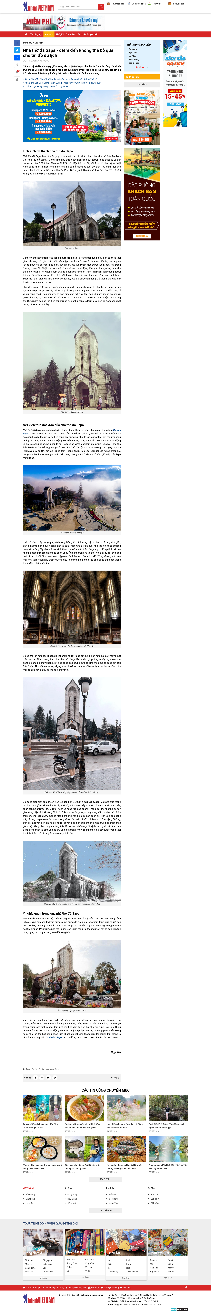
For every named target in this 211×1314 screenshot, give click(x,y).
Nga (128, 1268)
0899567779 (125, 1287)
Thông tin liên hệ (56, 1287)
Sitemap (95, 1287)
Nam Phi (154, 1268)
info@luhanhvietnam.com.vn (127, 1304)
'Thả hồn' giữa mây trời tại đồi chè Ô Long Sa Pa (46, 86)
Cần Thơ (155, 1199)
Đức (110, 1264)
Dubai (69, 1267)
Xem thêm (43, 1278)
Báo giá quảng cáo (77, 1287)
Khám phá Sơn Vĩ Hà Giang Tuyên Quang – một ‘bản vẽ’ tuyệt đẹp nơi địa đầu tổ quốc (63, 83)
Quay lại (115, 1078)
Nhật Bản (71, 1259)
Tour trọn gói (115, 3)
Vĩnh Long (30, 1199)
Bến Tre (112, 1194)
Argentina (154, 1271)
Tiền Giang (134, 59)
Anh (110, 1260)
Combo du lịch (136, 3)
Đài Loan (88, 1267)
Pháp (128, 1260)
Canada (153, 1260)
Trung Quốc (72, 1263)
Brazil (170, 1260)
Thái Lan (29, 1260)
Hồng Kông (89, 1263)
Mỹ (151, 1264)
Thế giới (60, 34)
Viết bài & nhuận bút (35, 1287)
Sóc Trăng (113, 1199)
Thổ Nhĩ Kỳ (113, 1271)
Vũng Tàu (113, 1203)
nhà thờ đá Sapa (52, 1069)
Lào (44, 1268)
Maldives (29, 1271)
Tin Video (70, 34)
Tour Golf (154, 3)
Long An (29, 1203)
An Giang (133, 49)
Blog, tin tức (176, 3)
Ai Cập (171, 1271)
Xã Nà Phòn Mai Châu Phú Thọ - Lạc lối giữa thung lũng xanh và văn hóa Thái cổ (61, 79)
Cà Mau (132, 56)
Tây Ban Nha (132, 1271)
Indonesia (47, 1264)
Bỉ (109, 1268)
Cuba (170, 1264)
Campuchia (30, 1268)
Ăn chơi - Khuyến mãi (88, 34)
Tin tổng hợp (36, 34)
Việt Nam (49, 34)
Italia (128, 1264)
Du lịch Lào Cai (38, 1069)
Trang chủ (27, 43)
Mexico (171, 1268)
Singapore (47, 1260)
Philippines (48, 1271)
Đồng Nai (72, 1203)
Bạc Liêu (133, 52)
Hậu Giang (72, 1199)
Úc (68, 1271)
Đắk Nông (155, 1203)
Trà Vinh (154, 1194)
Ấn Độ (87, 1271)
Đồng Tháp (134, 63)
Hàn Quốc (89, 1259)
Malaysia (29, 1264)
